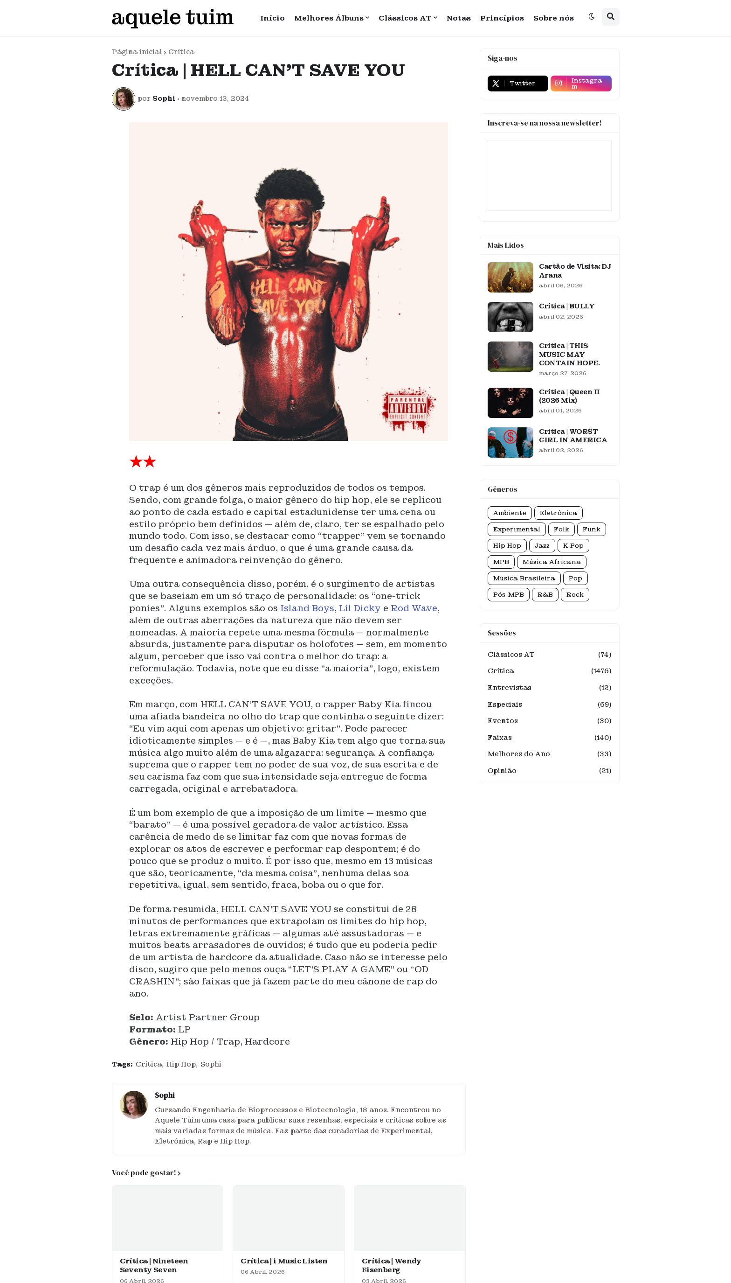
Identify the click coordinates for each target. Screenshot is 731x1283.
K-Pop (573, 546)
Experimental (516, 529)
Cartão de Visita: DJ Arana (575, 270)
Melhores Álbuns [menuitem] (329, 18)
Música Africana (552, 562)
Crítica (181, 52)
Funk (591, 529)
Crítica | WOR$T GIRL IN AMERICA (573, 435)
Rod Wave (414, 608)
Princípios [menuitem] (502, 18)
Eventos (550, 721)
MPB (501, 562)
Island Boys (307, 608)
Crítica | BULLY (567, 306)
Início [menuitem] (272, 18)
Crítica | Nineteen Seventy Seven (154, 1266)
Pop (575, 578)
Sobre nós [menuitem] (553, 18)
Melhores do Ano (550, 754)
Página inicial (137, 52)
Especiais (550, 705)
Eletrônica (558, 513)
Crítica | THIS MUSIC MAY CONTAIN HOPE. (569, 354)
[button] (591, 17)
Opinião (550, 771)
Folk (561, 529)
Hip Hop (181, 1064)
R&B (545, 595)
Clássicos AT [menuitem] (405, 18)
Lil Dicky (360, 608)
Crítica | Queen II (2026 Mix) (569, 396)
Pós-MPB (508, 595)
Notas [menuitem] (459, 18)
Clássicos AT (550, 655)
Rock (575, 595)
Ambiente (509, 513)
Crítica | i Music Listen (284, 1261)
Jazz (542, 546)
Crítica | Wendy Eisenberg (391, 1266)
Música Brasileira (524, 578)
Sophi (210, 1064)
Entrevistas (550, 688)
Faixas (550, 738)
